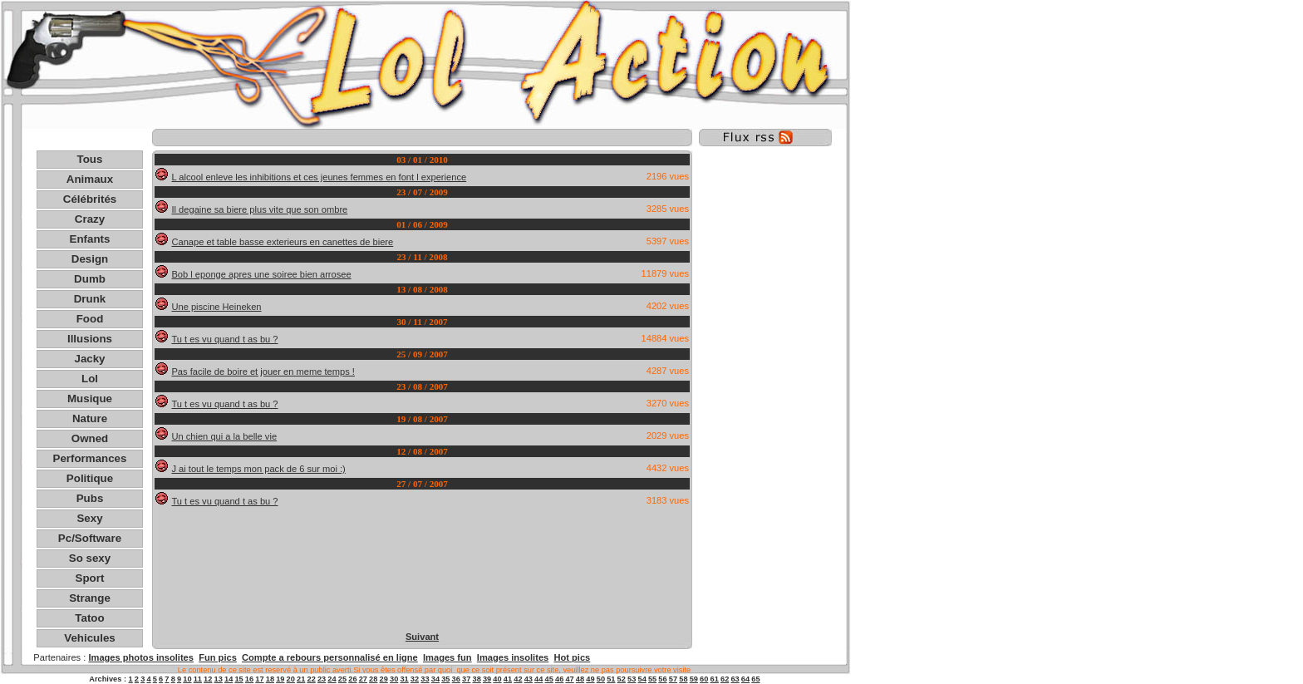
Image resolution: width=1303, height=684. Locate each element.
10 (187, 679)
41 (508, 679)
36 (456, 679)
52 (621, 679)
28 (373, 679)
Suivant (422, 637)
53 (631, 679)
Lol (89, 378)
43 (528, 679)
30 (394, 679)
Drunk (90, 299)
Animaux (89, 179)
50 (601, 679)
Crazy (90, 219)
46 (559, 679)
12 (208, 679)
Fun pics (218, 657)
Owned (89, 438)
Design (89, 259)
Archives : (108, 679)
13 (218, 679)
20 (291, 679)
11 (198, 679)
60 (704, 679)
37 (466, 679)
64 (745, 679)
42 (518, 679)
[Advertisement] (422, 137)
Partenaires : (60, 657)
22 (311, 679)
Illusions (89, 338)
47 (569, 679)
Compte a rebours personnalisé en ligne (330, 657)
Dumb (90, 279)
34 (435, 679)
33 (424, 679)
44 (538, 679)
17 (259, 679)
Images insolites (512, 657)
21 (301, 679)
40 (497, 679)
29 (384, 679)
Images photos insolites (141, 657)
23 (321, 679)
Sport (90, 578)
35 (445, 679)
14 (228, 679)
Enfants (90, 239)
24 (331, 679)
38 (476, 679)
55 (652, 679)
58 (683, 679)
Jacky (89, 358)
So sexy (90, 558)
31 (404, 679)
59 (694, 679)
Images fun (447, 657)
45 (549, 679)
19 (280, 679)
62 (724, 679)
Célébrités (89, 199)
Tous (90, 159)
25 (342, 679)
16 (249, 679)
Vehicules (90, 638)
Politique (89, 478)
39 (487, 679)
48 (580, 679)
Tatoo (89, 618)
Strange (90, 598)
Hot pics (571, 657)
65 (755, 679)
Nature (89, 418)
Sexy (89, 518)
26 (352, 679)
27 (363, 679)
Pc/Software (89, 538)
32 (415, 679)
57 (673, 679)
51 (611, 679)
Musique (89, 398)
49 (590, 679)
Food (90, 318)
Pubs (90, 498)
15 (238, 679)
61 (715, 679)
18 (270, 679)
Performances (90, 458)
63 (734, 679)
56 (662, 679)
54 (641, 679)
